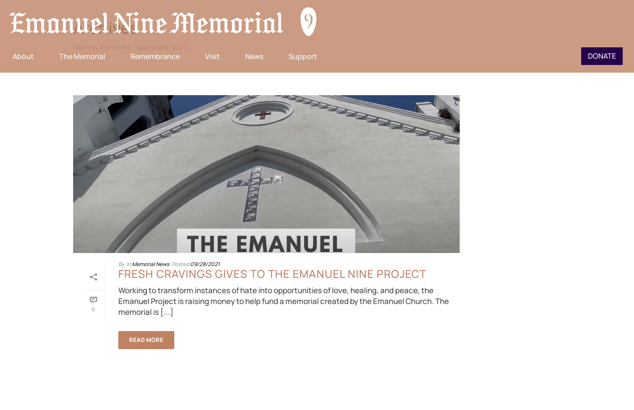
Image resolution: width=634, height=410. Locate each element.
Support (303, 56)
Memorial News (150, 264)
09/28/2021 (205, 264)
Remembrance (155, 56)
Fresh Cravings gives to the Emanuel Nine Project (272, 273)
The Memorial (82, 56)
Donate (602, 56)
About (23, 56)
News (254, 56)
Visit (212, 56)
